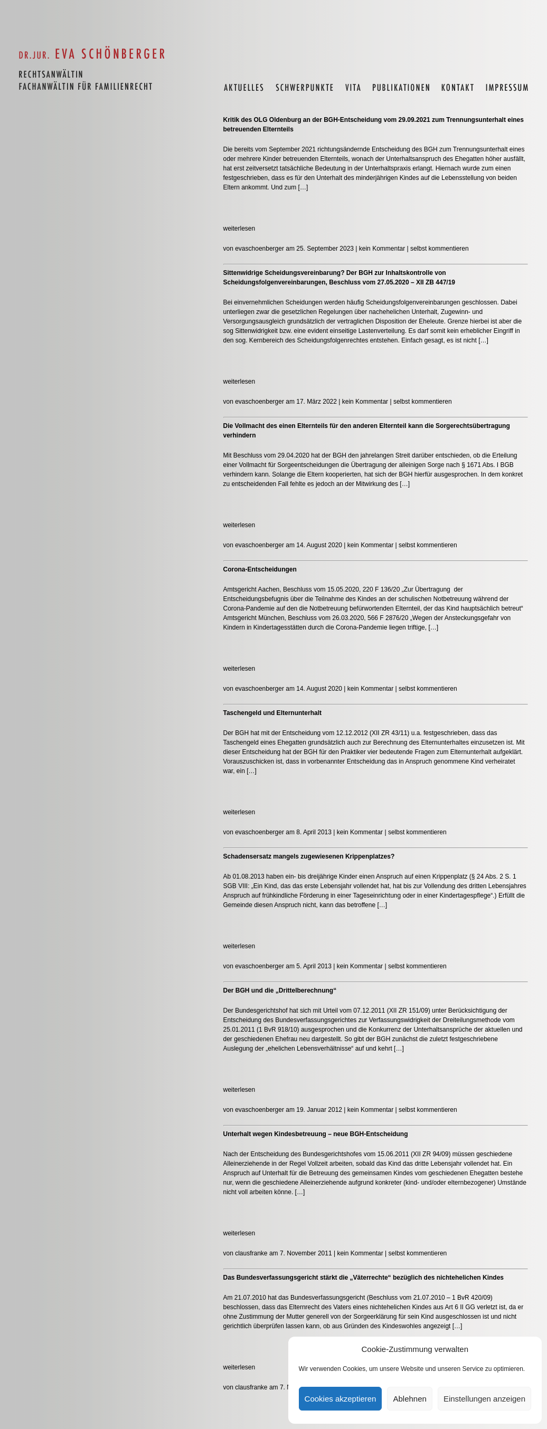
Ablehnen (409, 1398)
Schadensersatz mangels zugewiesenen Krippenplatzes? (309, 856)
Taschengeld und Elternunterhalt (272, 713)
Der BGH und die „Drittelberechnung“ (280, 990)
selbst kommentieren (439, 248)
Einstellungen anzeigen (484, 1398)
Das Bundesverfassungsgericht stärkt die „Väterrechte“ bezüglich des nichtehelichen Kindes (363, 1277)
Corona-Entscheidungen (260, 569)
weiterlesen (239, 228)
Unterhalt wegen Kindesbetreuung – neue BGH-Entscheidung (315, 1134)
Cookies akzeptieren (340, 1398)
